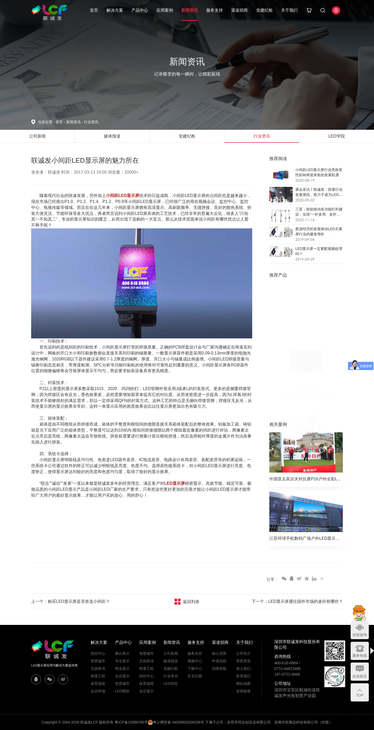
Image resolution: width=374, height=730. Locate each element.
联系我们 (243, 676)
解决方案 (114, 10)
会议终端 (98, 691)
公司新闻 (170, 653)
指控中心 (98, 653)
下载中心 (195, 668)
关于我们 (289, 10)
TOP (360, 695)
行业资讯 (91, 122)
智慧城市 (98, 661)
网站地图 (243, 683)
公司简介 (243, 653)
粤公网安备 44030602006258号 (176, 722)
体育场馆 (98, 683)
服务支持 (214, 10)
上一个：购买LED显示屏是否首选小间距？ (70, 601)
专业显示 (122, 661)
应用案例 (164, 10)
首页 (94, 10)
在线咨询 (359, 635)
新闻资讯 (189, 10)
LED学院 (170, 683)
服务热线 (359, 655)
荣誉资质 (243, 661)
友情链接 (243, 691)
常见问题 (195, 676)
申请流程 (219, 661)
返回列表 (191, 601)
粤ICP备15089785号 (131, 722)
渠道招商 (239, 10)
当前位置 (47, 122)
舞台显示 (122, 653)
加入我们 (243, 668)
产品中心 (139, 10)
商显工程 (98, 676)
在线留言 (359, 676)
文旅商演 (98, 668)
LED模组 (122, 691)
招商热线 (219, 668)
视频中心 (195, 661)
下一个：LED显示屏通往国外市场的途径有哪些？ (297, 601)
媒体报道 (170, 661)
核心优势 (219, 653)
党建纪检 (264, 10)
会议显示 (122, 676)
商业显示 (122, 668)
